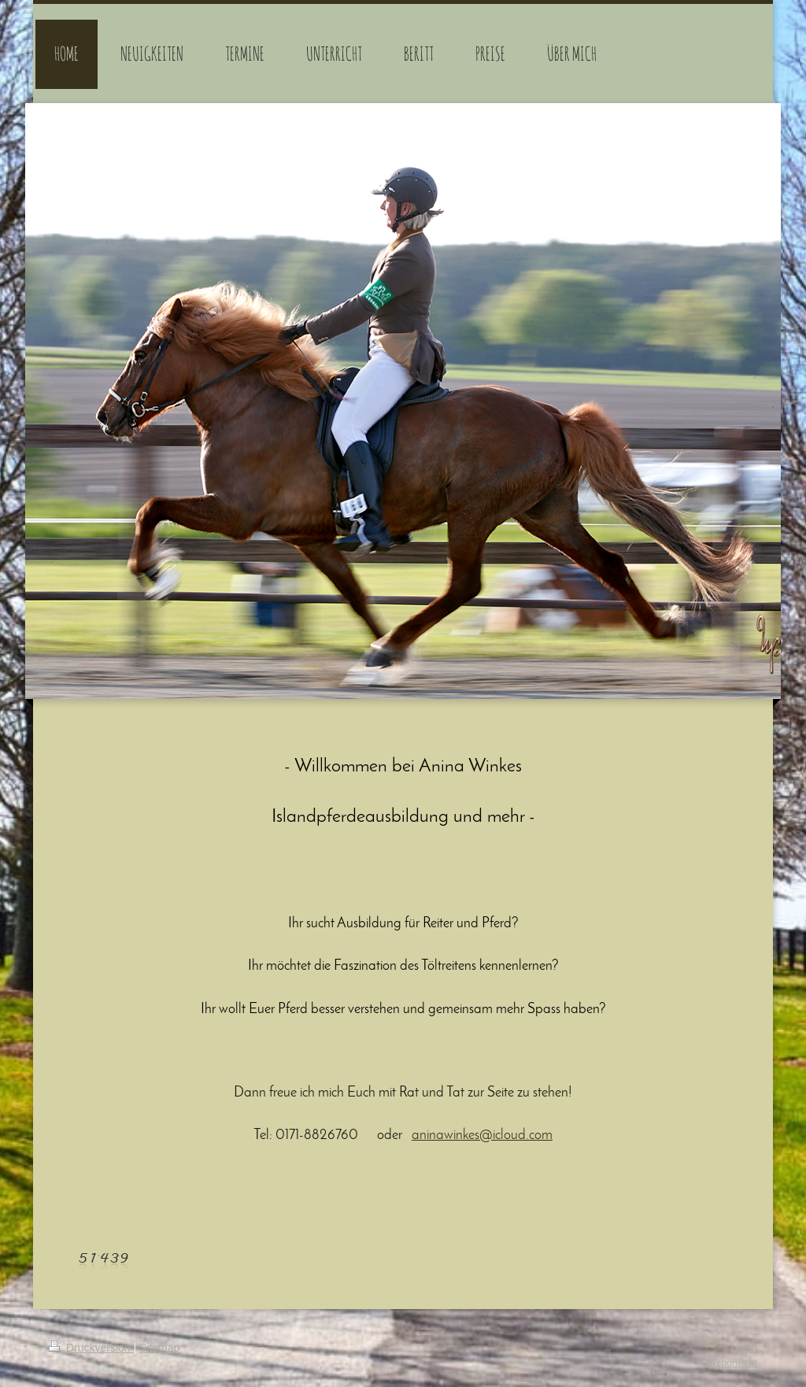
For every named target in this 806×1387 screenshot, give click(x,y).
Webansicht (732, 1363)
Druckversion (91, 1347)
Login (743, 1347)
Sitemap (159, 1347)
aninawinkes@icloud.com (482, 1135)
